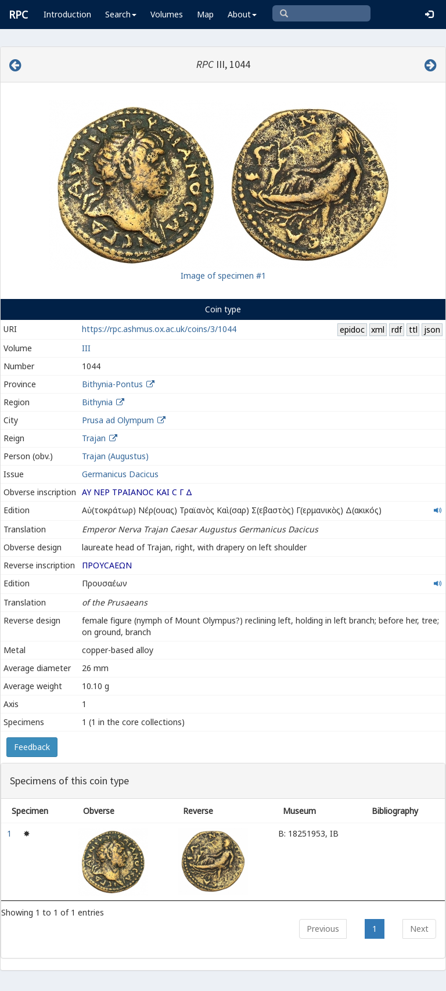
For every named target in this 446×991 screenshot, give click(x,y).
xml (377, 329)
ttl (413, 329)
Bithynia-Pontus (112, 384)
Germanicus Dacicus (120, 474)
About (242, 14)
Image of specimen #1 (223, 275)
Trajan (94, 438)
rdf (396, 329)
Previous (323, 928)
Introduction (67, 14)
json (432, 329)
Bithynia (97, 402)
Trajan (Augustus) (115, 456)
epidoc (352, 329)
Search (120, 14)
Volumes (166, 14)
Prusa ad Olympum (118, 420)
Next (419, 928)
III (86, 348)
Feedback (32, 746)
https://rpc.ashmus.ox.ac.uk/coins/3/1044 (159, 328)
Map (205, 14)
